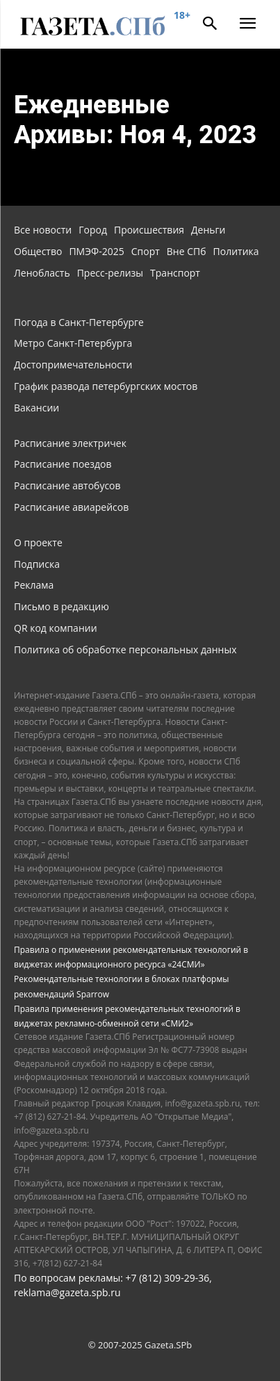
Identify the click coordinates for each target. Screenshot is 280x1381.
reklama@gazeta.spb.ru (67, 1292)
